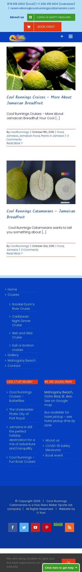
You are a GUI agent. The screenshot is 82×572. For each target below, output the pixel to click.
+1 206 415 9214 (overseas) (56, 4)
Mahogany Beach (22, 361)
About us (52, 440)
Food (60, 132)
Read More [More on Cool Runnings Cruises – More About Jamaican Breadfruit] (13, 143)
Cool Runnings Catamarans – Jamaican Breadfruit (41, 214)
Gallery (13, 355)
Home (12, 289)
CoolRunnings (19, 132)
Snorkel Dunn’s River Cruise (23, 306)
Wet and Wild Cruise (22, 335)
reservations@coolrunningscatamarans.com (42, 8)
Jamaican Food (29, 136)
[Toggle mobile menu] (71, 36)
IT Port (41, 513)
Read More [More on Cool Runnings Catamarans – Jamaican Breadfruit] (13, 253)
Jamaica (12, 136)
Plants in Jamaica (52, 136)
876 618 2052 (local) (21, 4)
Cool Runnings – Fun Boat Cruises (22, 459)
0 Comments (29, 250)
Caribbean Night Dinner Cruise (21, 320)
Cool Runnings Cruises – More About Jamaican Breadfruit (39, 100)
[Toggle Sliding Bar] (62, 36)
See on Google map (56, 403)
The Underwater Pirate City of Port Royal (21, 414)
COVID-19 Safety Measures (57, 448)
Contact (14, 366)
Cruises (13, 295)
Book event (54, 455)
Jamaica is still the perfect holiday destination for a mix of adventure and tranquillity (22, 438)
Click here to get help (59, 567)
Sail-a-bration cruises (23, 347)
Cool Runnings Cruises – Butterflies (20, 396)
